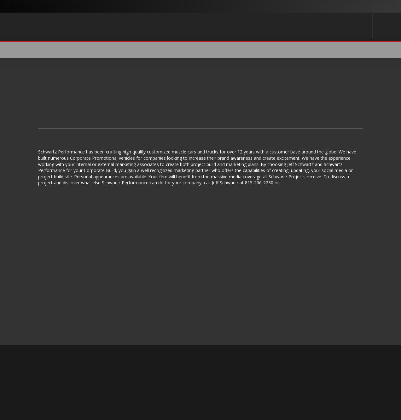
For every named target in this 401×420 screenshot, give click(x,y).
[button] (358, 50)
